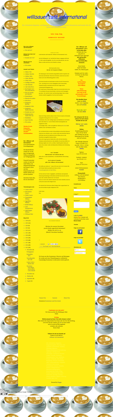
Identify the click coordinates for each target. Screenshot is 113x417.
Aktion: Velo (28, 72)
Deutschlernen (28, 96)
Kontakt (81, 169)
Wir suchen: (28, 65)
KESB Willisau (29, 204)
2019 (27, 237)
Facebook (65, 125)
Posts (77, 249)
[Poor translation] (5, 394)
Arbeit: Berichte (29, 78)
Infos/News (28, 100)
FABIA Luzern (29, 195)
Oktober (29, 276)
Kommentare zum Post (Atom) (53, 301)
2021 (27, 232)
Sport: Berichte (29, 120)
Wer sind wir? (28, 50)
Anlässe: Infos (28, 76)
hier (47, 121)
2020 (27, 235)
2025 (27, 223)
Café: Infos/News (29, 87)
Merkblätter (28, 118)
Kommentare (79, 253)
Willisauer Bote (29, 214)
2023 (27, 228)
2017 (27, 242)
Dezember (29, 249)
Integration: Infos (29, 106)
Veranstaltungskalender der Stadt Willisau (47, 170)
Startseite (54, 298)
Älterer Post (67, 298)
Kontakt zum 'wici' (30, 57)
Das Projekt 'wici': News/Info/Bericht (51, 246)
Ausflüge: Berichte (30, 82)
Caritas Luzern (29, 189)
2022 (27, 230)
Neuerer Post (42, 298)
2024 (27, 225)
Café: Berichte (28, 84)
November (30, 273)
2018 (27, 240)
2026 (27, 220)
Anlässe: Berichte (29, 74)
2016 (27, 245)
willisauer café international (56, 17)
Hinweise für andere (30, 98)
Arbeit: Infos (28, 80)
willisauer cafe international (57, 337)
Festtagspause (30, 251)
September (30, 278)
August (29, 281)
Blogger (60, 382)
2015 (27, 247)
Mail (60, 322)
